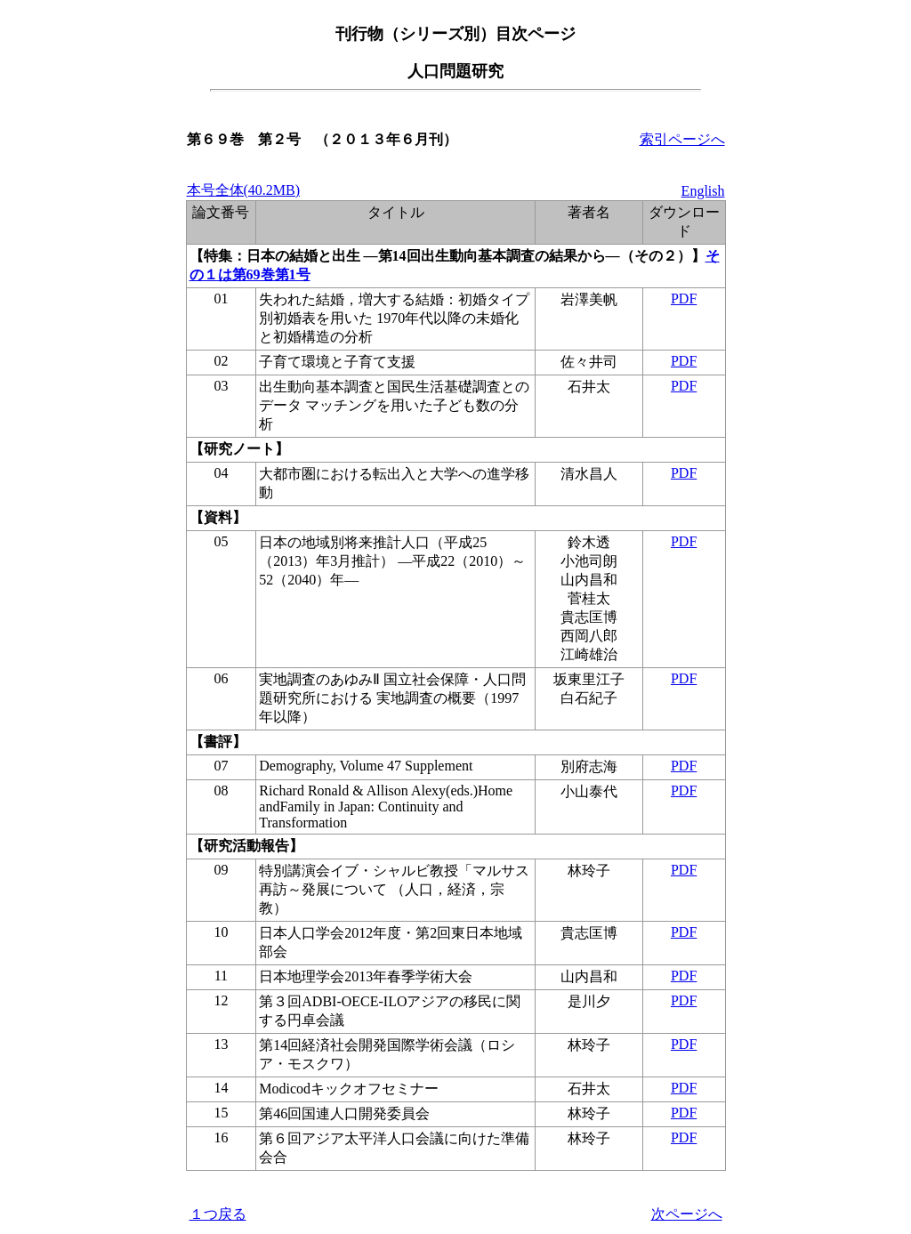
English (703, 190)
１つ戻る (217, 1214)
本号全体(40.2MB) (244, 190)
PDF (684, 298)
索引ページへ (682, 139)
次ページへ (686, 1214)
